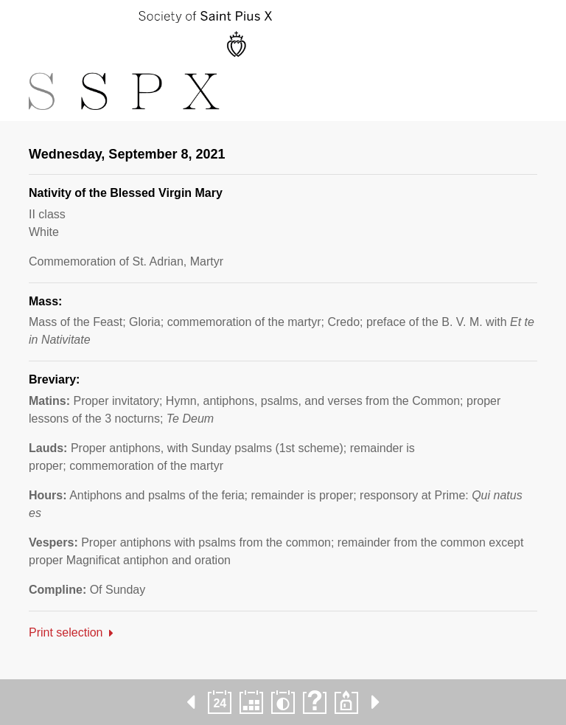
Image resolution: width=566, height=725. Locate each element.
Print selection (66, 632)
